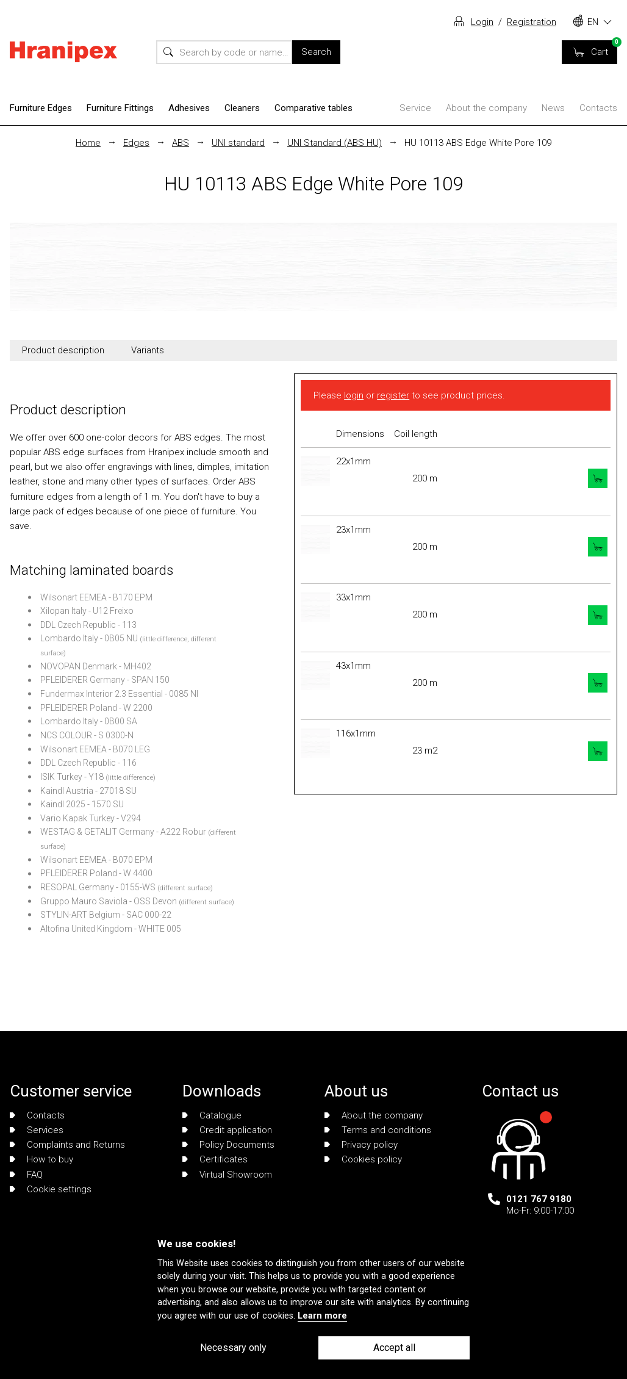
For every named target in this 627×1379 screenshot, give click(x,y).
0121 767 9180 (538, 1199)
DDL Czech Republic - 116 (88, 763)
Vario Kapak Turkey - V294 (90, 818)
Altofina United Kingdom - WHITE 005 (110, 929)
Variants (147, 350)
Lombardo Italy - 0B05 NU (89, 638)
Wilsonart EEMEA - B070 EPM (96, 860)
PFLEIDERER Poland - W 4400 (96, 873)
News (553, 108)
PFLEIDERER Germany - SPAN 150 (105, 680)
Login (482, 21)
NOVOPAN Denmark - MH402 (95, 666)
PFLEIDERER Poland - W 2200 (96, 708)
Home (88, 142)
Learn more (322, 1316)
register (393, 395)
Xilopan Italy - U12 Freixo (87, 611)
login (354, 395)
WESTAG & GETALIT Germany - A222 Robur (123, 832)
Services (36, 1130)
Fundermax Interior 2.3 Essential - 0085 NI (119, 694)
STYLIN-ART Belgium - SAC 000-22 (105, 915)
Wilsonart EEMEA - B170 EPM (96, 597)
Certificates (215, 1159)
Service (415, 108)
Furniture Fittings (120, 108)
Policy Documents (228, 1144)
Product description (63, 350)
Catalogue (212, 1115)
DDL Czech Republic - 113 (88, 625)
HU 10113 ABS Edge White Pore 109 (477, 142)
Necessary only (233, 1347)
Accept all (394, 1347)
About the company (486, 108)
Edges (136, 142)
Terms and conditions (377, 1130)
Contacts (598, 108)
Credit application (227, 1130)
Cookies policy (363, 1159)
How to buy (41, 1159)
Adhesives (189, 108)
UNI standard (238, 142)
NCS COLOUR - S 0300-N (87, 735)
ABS (180, 142)
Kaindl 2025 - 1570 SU (82, 804)
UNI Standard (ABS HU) (334, 142)
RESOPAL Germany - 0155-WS (98, 887)
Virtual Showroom (227, 1174)
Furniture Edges (41, 108)
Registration (531, 21)
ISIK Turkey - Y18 (72, 777)
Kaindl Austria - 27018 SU (88, 791)
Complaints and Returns (67, 1144)
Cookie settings (50, 1189)
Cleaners (242, 108)
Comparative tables (313, 108)
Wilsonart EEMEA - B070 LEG (95, 749)
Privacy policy (361, 1144)
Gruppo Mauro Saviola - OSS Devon (108, 901)
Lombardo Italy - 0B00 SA (88, 721)
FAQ (26, 1174)
